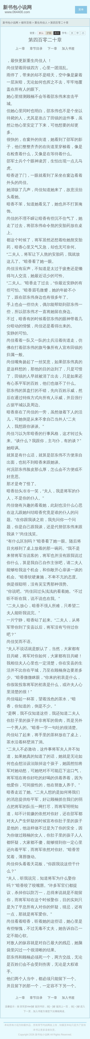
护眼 (49, 33)
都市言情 (26, 22)
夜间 (56, 33)
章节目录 (36, 48)
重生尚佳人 (41, 22)
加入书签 (68, 48)
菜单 (81, 9)
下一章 (52, 48)
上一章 (20, 48)
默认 (41, 33)
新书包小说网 (10, 22)
